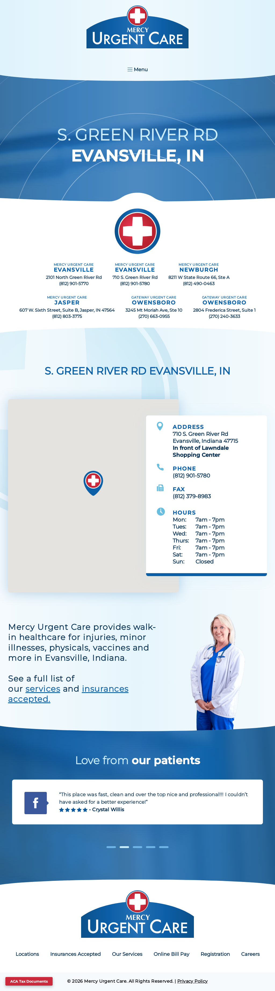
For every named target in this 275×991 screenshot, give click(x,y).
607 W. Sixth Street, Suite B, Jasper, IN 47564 (67, 310)
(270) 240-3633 (224, 316)
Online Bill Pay (171, 954)
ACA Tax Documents (29, 981)
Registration (215, 954)
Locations (27, 954)
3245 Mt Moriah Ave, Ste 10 (153, 310)
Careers (250, 954)
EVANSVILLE (74, 270)
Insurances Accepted (75, 954)
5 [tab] (164, 847)
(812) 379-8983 (192, 496)
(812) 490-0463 (199, 283)
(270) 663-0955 (154, 316)
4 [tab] (150, 847)
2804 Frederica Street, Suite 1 (224, 310)
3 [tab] (137, 847)
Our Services (127, 954)
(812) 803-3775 (67, 316)
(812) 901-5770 (74, 283)
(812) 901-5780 (135, 283)
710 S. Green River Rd (135, 277)
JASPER (67, 302)
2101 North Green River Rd (74, 277)
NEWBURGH (198, 270)
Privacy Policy (192, 981)
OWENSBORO (154, 302)
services (43, 689)
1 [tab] (111, 847)
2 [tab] (124, 847)
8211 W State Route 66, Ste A (198, 277)
